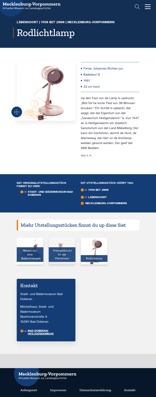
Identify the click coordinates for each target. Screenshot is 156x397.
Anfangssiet (28, 390)
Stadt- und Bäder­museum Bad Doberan (47, 193)
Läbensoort (27, 22)
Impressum (58, 390)
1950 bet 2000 (53, 22)
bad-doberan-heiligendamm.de (38, 332)
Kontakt (130, 390)
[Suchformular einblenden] (137, 7)
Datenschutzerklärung (95, 390)
